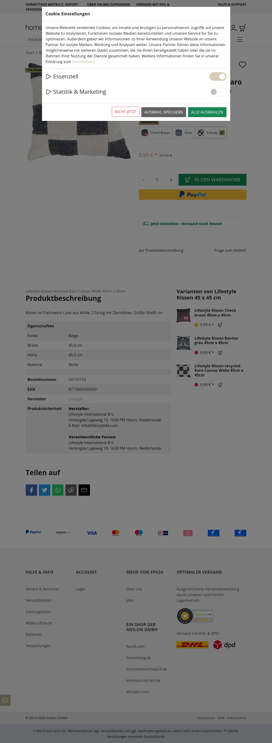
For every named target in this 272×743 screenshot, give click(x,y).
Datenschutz (83, 61)
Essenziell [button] (62, 76)
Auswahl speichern (163, 112)
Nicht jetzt (125, 111)
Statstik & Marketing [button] (76, 91)
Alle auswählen (207, 112)
